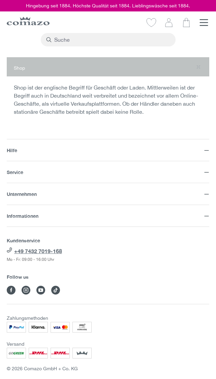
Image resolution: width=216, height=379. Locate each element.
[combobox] (112, 39)
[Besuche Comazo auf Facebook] (11, 290)
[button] (108, 66)
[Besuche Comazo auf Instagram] (26, 290)
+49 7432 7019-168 (38, 251)
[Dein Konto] (168, 22)
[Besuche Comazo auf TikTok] (55, 290)
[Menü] (203, 22)
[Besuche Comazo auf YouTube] (40, 290)
